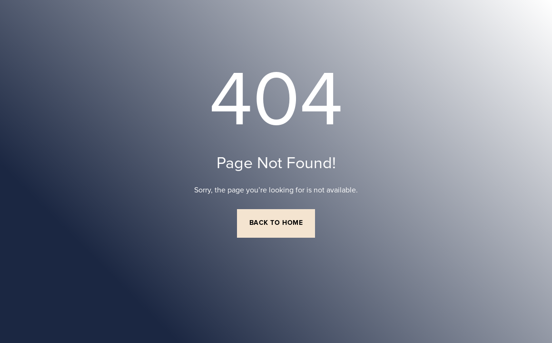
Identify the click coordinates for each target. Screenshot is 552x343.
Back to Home (276, 223)
